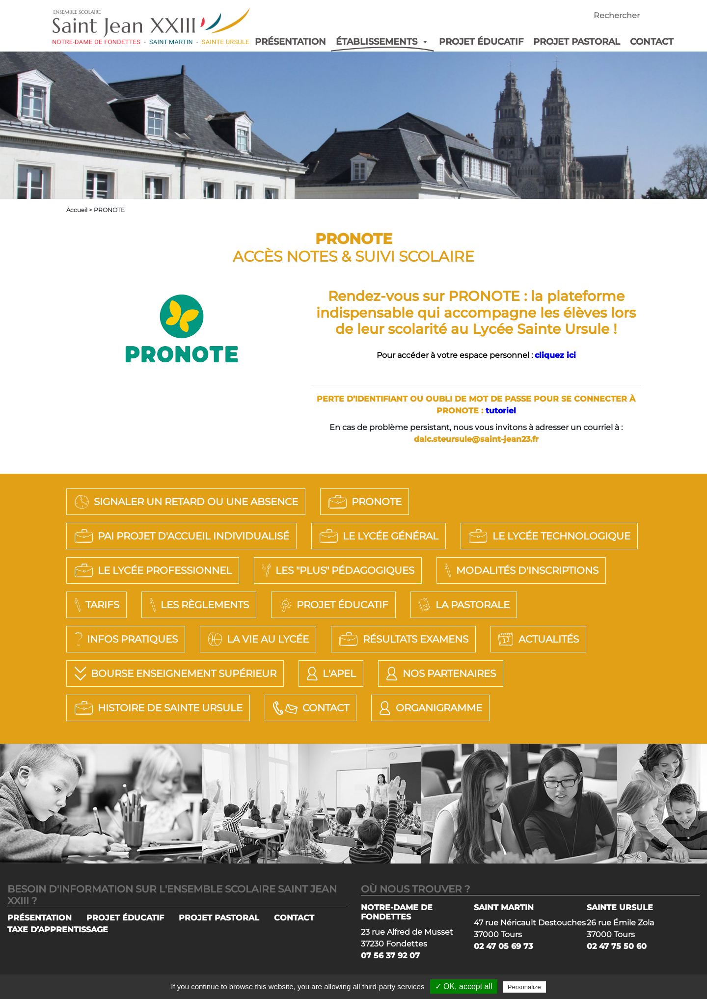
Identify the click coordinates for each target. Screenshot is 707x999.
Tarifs (95, 604)
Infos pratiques (125, 639)
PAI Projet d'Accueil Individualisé (180, 536)
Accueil (76, 210)
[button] (423, 42)
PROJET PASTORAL (576, 41)
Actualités (537, 639)
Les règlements (198, 604)
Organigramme (429, 708)
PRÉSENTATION (290, 41)
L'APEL (330, 673)
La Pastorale (463, 604)
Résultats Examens (402, 639)
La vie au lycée (257, 639)
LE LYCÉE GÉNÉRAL (377, 536)
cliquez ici (555, 355)
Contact (309, 708)
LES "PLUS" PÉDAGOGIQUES (336, 570)
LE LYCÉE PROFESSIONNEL (152, 570)
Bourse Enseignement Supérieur (174, 673)
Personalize (524, 987)
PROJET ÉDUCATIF (481, 41)
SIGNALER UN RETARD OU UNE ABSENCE (185, 501)
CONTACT (652, 41)
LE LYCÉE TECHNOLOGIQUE (548, 536)
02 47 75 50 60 (617, 946)
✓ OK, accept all (463, 986)
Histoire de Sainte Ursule (157, 708)
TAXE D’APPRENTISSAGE (57, 929)
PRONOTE (364, 501)
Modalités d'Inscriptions (520, 570)
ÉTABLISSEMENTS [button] (382, 42)
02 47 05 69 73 (503, 946)
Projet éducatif (332, 604)
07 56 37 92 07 (390, 955)
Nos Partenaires (439, 673)
